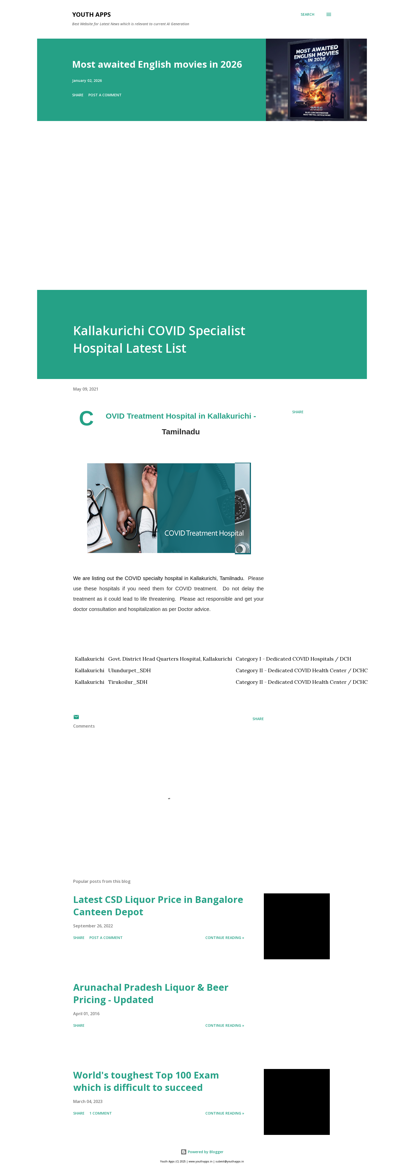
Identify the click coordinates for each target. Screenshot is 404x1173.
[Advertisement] (191, 212)
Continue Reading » (224, 937)
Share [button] (77, 94)
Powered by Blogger (202, 1151)
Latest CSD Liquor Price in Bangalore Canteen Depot (158, 905)
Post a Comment (105, 94)
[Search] (307, 14)
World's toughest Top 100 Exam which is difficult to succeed (146, 1081)
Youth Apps (91, 14)
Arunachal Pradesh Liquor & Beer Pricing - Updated (151, 993)
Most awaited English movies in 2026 (157, 64)
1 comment (100, 1113)
